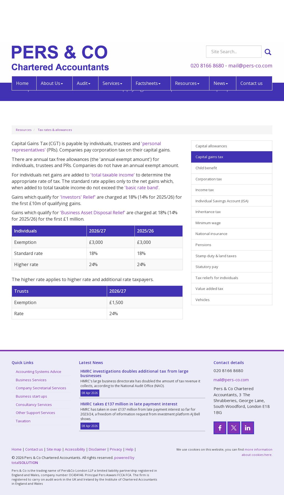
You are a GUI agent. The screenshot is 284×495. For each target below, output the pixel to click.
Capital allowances (211, 145)
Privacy (116, 449)
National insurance (211, 233)
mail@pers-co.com (250, 26)
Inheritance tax (208, 211)
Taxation (23, 420)
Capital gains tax (209, 156)
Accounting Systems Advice (38, 371)
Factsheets (148, 44)
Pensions (203, 244)
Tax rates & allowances (55, 130)
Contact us (251, 44)
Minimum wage (208, 222)
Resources (187, 44)
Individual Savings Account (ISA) (222, 200)
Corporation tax (209, 178)
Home (22, 44)
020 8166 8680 (207, 26)
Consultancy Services (34, 404)
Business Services (31, 379)
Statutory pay (207, 266)
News (221, 44)
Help (129, 449)
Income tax (205, 189)
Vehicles (203, 299)
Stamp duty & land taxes (216, 255)
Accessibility (75, 449)
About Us (52, 44)
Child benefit (206, 167)
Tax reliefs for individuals (217, 277)
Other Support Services (35, 412)
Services (112, 44)
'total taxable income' (112, 175)
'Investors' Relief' (78, 197)
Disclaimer (97, 449)
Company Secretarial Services (41, 387)
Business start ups (31, 396)
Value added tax (209, 288)
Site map (54, 449)
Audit (83, 44)
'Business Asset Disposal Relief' (92, 212)
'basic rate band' (142, 188)
